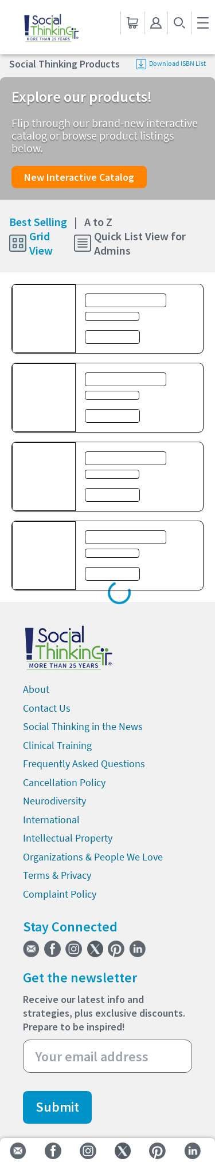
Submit (57, 1107)
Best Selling (43, 222)
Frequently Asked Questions (84, 763)
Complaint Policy (59, 894)
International (51, 819)
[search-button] (179, 22)
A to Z (98, 222)
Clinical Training (57, 745)
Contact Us (47, 708)
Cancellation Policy (64, 782)
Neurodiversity (54, 800)
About (36, 689)
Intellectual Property (67, 837)
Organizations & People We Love (93, 856)
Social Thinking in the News (83, 726)
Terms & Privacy (57, 875)
